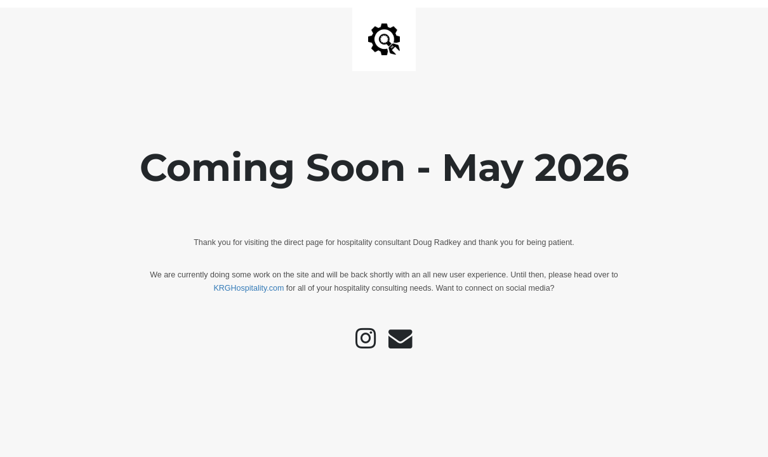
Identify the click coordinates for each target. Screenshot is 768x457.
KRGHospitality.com (248, 288)
